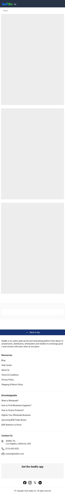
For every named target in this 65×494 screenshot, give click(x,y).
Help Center (6, 365)
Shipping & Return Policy (12, 384)
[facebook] (25, 482)
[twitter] (35, 482)
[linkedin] (40, 482)
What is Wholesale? (10, 400)
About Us (5, 370)
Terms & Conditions (10, 375)
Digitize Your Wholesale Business (16, 415)
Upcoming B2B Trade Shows (13, 420)
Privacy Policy (7, 380)
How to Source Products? (12, 410)
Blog (3, 360)
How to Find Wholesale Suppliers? (16, 405)
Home (5, 11)
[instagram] (30, 482)
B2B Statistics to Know (11, 425)
